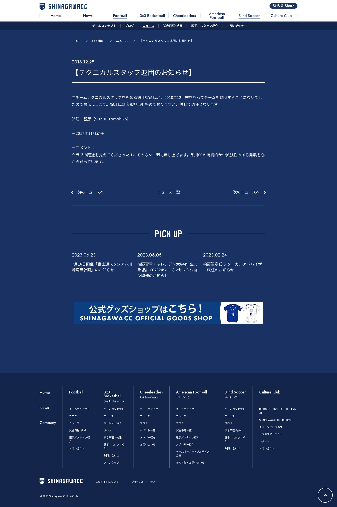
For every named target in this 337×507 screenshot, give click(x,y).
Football (98, 40)
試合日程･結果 (77, 430)
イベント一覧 (147, 430)
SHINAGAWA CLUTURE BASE (275, 420)
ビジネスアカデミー (270, 434)
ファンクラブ (111, 462)
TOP (77, 40)
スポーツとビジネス (270, 427)
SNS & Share (283, 6)
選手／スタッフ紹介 (187, 437)
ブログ (73, 416)
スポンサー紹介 (185, 444)
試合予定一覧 (183, 430)
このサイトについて (107, 481)
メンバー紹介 (147, 437)
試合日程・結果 (113, 437)
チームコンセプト (79, 409)
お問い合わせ (77, 448)
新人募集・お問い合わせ (190, 462)
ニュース (122, 40)
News (44, 407)
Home (45, 392)
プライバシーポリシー (144, 481)
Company (48, 423)
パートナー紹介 (113, 423)
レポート (264, 441)
